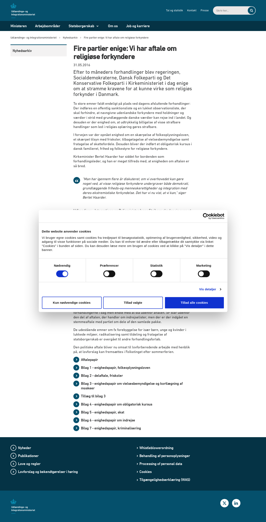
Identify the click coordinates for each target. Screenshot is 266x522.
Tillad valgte (133, 302)
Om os (113, 26)
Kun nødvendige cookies (72, 302)
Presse (204, 10)
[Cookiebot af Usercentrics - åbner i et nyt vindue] (206, 216)
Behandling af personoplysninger (164, 456)
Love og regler (29, 464)
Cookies (145, 472)
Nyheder (24, 448)
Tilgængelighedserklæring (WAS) (164, 480)
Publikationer (28, 456)
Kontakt (191, 10)
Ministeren (18, 26)
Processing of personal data (160, 464)
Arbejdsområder (47, 26)
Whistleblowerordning (156, 448)
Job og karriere (138, 26)
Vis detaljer (207, 289)
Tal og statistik (173, 10)
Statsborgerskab (81, 26)
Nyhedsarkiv (22, 51)
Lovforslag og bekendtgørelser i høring (48, 472)
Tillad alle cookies (194, 302)
